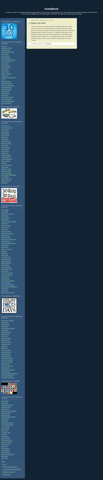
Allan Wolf (4, 183)
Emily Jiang (4, 69)
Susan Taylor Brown (7, 127)
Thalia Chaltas (5, 50)
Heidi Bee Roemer (6, 87)
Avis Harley (4, 247)
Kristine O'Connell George (9, 239)
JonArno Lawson (6, 155)
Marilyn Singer (5, 279)
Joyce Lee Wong (6, 103)
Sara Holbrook (5, 147)
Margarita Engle (6, 141)
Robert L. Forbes (6, 143)
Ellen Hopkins (5, 149)
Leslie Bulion (5, 131)
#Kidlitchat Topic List (9, 472)
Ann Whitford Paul (6, 269)
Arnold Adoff (4, 210)
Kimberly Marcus (6, 157)
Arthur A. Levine (6, 350)
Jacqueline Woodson (7, 375)
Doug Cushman (6, 58)
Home (5, 464)
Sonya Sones (5, 93)
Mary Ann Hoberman (7, 423)
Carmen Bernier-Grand (8, 328)
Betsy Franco (5, 409)
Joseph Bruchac (6, 225)
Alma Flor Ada (5, 126)
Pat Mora (4, 434)
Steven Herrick (5, 68)
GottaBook (51, 8)
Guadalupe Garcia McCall (8, 77)
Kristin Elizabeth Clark (7, 52)
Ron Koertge (5, 151)
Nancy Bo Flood (6, 62)
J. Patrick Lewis (6, 257)
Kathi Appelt (4, 216)
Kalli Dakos (4, 137)
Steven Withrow (6, 181)
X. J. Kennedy (5, 426)
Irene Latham (5, 71)
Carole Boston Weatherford (9, 286)
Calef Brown (5, 223)
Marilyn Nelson (5, 161)
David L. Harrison (6, 249)
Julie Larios (4, 255)
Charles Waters (5, 283)
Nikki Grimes (5, 245)
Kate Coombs (5, 133)
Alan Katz (4, 251)
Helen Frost (4, 145)
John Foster (4, 64)
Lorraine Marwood (6, 159)
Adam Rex (4, 446)
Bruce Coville (5, 135)
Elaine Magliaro (5, 261)
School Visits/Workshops (10, 467)
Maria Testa (4, 95)
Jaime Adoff (4, 212)
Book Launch (7, 474)
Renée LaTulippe (6, 73)
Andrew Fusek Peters (7, 85)
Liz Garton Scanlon (6, 275)
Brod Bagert (4, 220)
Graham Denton (6, 231)
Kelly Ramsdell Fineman (8, 60)
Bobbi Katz (4, 253)
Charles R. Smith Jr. (7, 366)
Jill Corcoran (5, 54)
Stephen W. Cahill (6, 48)
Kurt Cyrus (4, 229)
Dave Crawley (5, 56)
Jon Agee (4, 46)
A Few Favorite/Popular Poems (12, 469)
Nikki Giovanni (5, 415)
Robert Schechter (6, 89)
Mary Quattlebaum (6, 165)
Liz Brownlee (5, 129)
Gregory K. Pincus (6, 442)
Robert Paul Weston (7, 97)
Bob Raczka (4, 167)
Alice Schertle (5, 364)
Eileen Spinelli (5, 368)
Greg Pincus (5, 271)
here (66, 32)
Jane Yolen (4, 290)
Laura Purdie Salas (6, 273)
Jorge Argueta (5, 218)
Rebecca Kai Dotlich (7, 233)
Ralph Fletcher (5, 235)
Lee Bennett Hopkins (7, 424)
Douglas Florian (6, 237)
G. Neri (3, 79)
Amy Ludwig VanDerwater (8, 175)
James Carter (5, 227)
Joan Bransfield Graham (8, 243)
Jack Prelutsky (5, 444)
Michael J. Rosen (6, 169)
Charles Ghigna (6, 241)
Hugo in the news (38, 23)
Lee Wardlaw (5, 177)
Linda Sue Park (5, 267)
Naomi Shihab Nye (6, 83)
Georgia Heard (5, 344)
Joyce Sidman (5, 277)
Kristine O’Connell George (9, 411)
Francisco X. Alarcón (7, 214)
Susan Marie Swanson (7, 281)
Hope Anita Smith (6, 173)
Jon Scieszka (5, 448)
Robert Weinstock (6, 179)
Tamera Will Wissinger (7, 101)
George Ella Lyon (6, 259)
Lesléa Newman (6, 81)
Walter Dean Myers (6, 358)
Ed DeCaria (4, 139)
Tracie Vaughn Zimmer (8, 292)
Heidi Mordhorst (6, 263)
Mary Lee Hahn (5, 66)
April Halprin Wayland (7, 284)
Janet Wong (4, 288)
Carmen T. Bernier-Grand (8, 221)
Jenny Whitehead (6, 99)
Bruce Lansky (5, 428)
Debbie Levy (5, 75)
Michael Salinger (6, 171)
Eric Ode (3, 163)
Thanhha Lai (5, 153)
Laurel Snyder (5, 91)
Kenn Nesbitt (5, 265)
